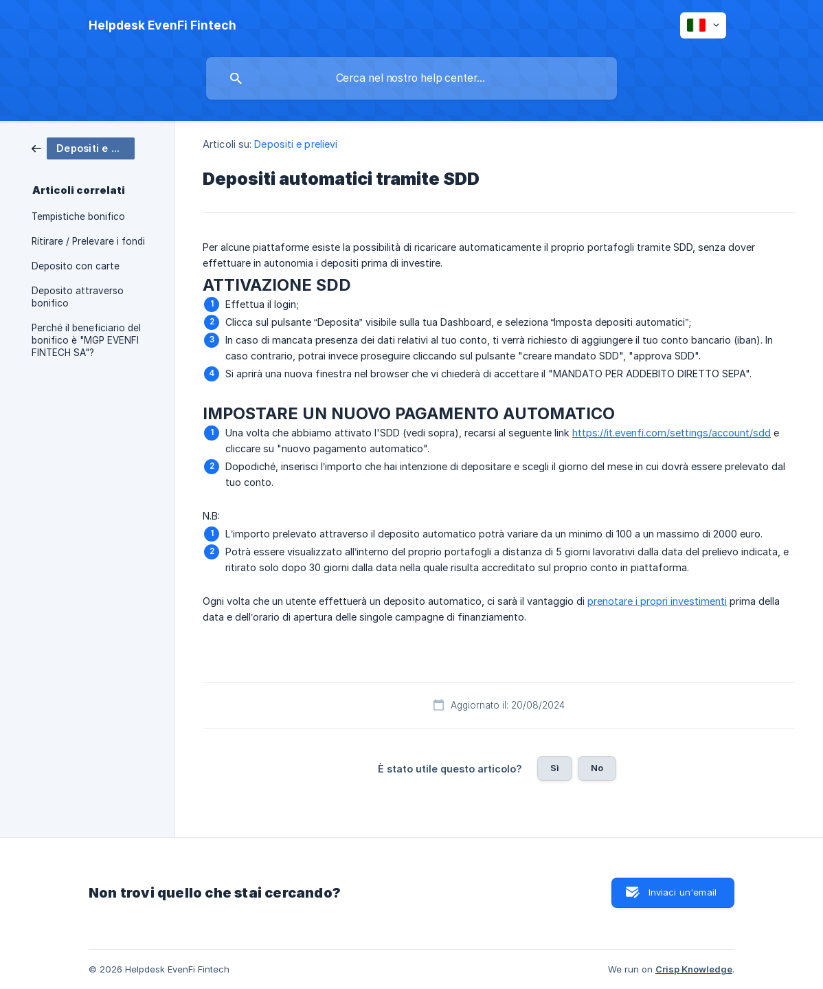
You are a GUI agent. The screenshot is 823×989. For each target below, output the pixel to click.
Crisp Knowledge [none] (693, 969)
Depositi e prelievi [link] (295, 144)
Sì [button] (554, 767)
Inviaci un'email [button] (683, 892)
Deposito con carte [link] (76, 265)
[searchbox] (411, 78)
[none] (162, 25)
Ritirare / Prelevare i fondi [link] (88, 241)
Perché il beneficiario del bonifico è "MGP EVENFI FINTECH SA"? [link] (86, 340)
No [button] (597, 767)
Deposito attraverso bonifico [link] (78, 297)
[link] (83, 147)
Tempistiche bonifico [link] (78, 216)
